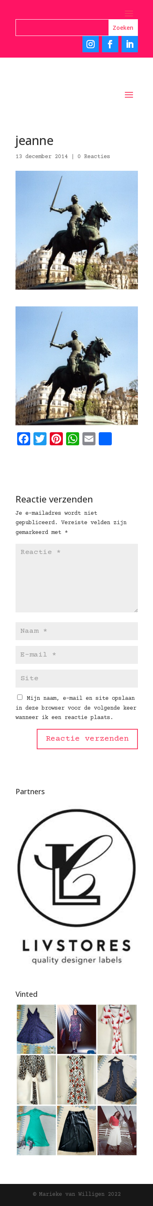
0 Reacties (94, 157)
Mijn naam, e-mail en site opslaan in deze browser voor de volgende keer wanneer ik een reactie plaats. (76, 708)
